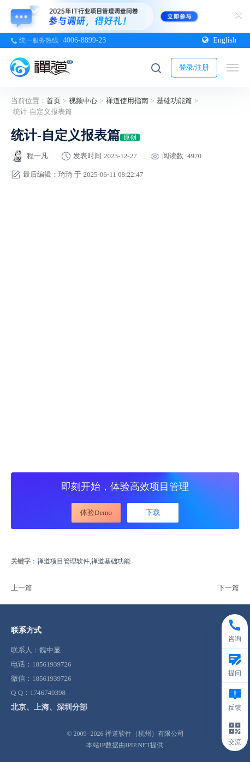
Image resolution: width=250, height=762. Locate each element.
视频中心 (83, 101)
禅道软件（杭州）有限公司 (144, 733)
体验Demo (96, 512)
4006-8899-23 (84, 40)
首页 (53, 101)
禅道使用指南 (127, 101)
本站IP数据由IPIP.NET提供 (124, 745)
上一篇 (21, 588)
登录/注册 (194, 67)
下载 (153, 512)
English (219, 40)
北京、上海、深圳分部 (49, 707)
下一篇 (228, 588)
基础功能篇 (174, 101)
